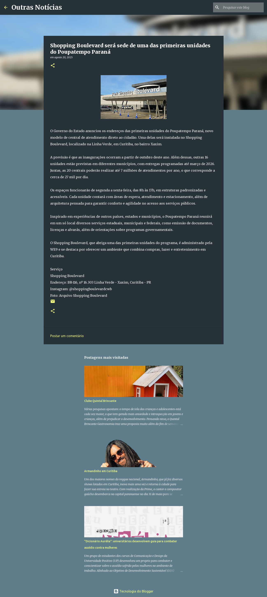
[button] (52, 66)
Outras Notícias (37, 7)
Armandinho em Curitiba (100, 471)
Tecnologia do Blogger (133, 591)
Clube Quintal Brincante (100, 401)
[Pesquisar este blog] (242, 7)
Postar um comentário (67, 336)
